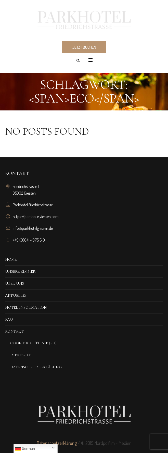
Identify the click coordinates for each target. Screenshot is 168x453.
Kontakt (14, 331)
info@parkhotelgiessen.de (33, 228)
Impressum (21, 355)
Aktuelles (16, 295)
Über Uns (14, 283)
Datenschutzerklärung (36, 367)
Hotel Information (26, 307)
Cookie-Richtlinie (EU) (33, 343)
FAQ (9, 319)
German (25, 449)
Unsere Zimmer (20, 271)
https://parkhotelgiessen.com (36, 216)
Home (11, 259)
